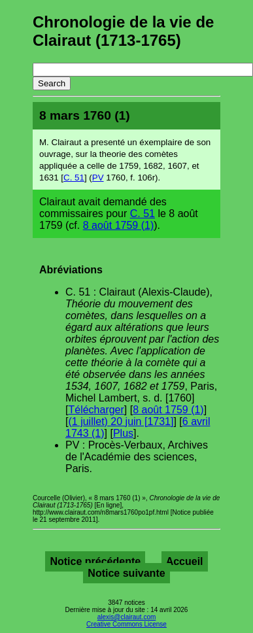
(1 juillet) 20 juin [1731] (120, 421)
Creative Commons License (126, 624)
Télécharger (96, 409)
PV (98, 177)
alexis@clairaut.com (126, 617)
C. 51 (73, 177)
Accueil (184, 561)
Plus (123, 433)
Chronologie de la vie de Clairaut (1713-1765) (123, 31)
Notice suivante (126, 573)
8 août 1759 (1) (118, 225)
